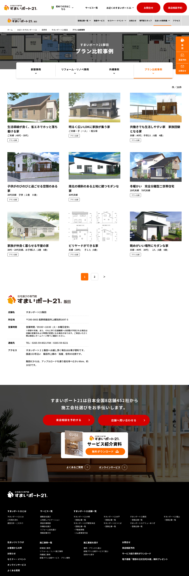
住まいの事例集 (161, 20)
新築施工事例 (45, 543)
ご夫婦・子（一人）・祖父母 (83, 131)
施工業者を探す (91, 538)
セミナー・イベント (115, 20)
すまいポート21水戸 (112, 512)
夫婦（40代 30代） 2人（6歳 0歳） (150, 249)
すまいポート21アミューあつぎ (142, 519)
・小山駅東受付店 (81, 528)
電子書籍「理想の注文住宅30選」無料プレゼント (145, 554)
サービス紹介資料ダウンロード (136, 549)
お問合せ (148, 7)
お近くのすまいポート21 (118, 7)
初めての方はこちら (62, 7)
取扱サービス (99, 20)
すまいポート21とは (16, 506)
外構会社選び (45, 522)
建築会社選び (45, 512)
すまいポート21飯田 (60, 29)
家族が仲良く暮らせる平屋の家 (28, 245)
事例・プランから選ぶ (92, 543)
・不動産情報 (79, 525)
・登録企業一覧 (80, 515)
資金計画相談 (45, 519)
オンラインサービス (16, 560)
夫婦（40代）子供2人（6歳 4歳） (147, 135)
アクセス (176, 20)
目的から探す (89, 550)
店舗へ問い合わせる (124, 420)
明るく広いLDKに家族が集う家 (89, 127)
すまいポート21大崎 (82, 512)
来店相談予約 (175, 7)
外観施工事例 (45, 550)
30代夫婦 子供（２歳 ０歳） (23, 194)
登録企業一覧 (82, 20)
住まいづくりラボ (15, 538)
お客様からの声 (14, 543)
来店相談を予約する (68, 420)
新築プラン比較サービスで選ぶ (96, 546)
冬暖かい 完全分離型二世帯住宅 (152, 186)
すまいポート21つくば (113, 519)
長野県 (44, 29)
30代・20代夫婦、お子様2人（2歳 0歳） (28, 249)
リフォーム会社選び (48, 525)
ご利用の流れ (12, 515)
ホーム (10, 29)
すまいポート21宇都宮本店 (84, 519)
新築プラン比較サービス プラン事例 (55, 553)
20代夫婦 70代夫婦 (140, 190)
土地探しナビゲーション (50, 515)
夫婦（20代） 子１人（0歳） (84, 249)
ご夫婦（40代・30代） (18, 135)
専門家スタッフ (145, 20)
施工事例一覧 (46, 538)
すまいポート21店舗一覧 (85, 506)
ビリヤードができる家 (83, 245)
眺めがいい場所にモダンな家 (149, 245)
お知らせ (132, 20)
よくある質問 (13, 566)
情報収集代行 (45, 528)
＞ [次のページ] (104, 277)
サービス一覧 (92, 7)
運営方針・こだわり (15, 519)
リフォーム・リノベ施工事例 (51, 546)
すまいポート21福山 (172, 512)
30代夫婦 (73, 194)
